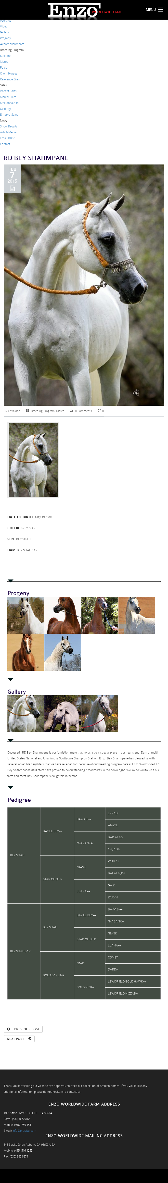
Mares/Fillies (8, 97)
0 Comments (83, 411)
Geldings (6, 109)
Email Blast (7, 138)
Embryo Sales (9, 114)
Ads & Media (8, 132)
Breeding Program (43, 411)
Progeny (5, 38)
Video (4, 26)
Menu (155, 9)
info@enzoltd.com (24, 1131)
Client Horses (8, 73)
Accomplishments (12, 44)
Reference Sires (10, 79)
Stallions (5, 56)
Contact (5, 144)
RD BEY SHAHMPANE (36, 158)
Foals (3, 67)
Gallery (4, 32)
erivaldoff (14, 411)
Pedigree (5, 20)
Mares (4, 61)
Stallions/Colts (9, 103)
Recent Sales (8, 91)
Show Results (9, 126)
